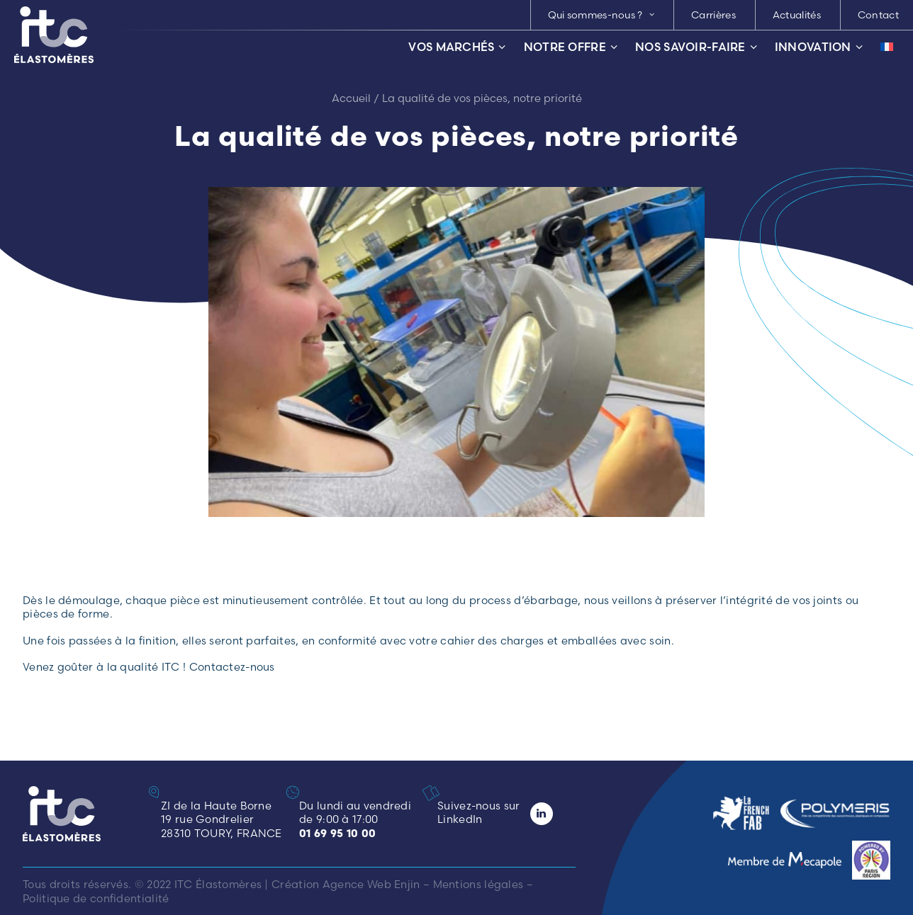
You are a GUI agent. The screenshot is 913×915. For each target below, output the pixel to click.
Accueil (351, 98)
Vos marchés (456, 47)
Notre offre (570, 47)
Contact (878, 14)
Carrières (713, 14)
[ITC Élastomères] (54, 34)
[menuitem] (601, 15)
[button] (435, 793)
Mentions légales (478, 884)
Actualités (797, 14)
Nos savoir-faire (696, 47)
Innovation (819, 47)
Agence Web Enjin (371, 884)
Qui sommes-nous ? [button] (601, 14)
